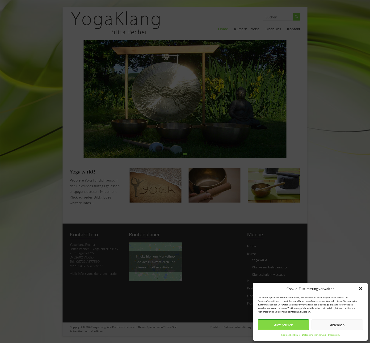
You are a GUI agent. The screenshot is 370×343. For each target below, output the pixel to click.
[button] (360, 288)
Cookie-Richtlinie (290, 334)
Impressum (334, 334)
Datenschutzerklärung (314, 334)
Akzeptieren (283, 325)
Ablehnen (337, 325)
